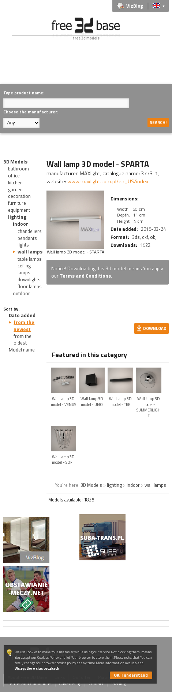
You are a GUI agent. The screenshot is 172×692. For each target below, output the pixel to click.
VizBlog (134, 6)
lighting (17, 217)
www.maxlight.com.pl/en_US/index (108, 181)
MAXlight (90, 173)
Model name (22, 349)
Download (155, 328)
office (14, 175)
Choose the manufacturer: (30, 112)
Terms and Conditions (85, 275)
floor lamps (30, 286)
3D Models (15, 161)
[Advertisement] (87, 67)
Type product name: (23, 93)
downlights (29, 279)
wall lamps (30, 251)
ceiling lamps (24, 269)
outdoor (21, 293)
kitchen (15, 182)
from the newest (24, 326)
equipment (19, 210)
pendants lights (27, 241)
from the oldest (22, 339)
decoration (19, 196)
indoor (20, 223)
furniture (17, 203)
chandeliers (30, 231)
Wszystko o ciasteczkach (37, 668)
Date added (22, 315)
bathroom (18, 168)
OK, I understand (131, 675)
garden (15, 189)
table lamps (30, 259)
